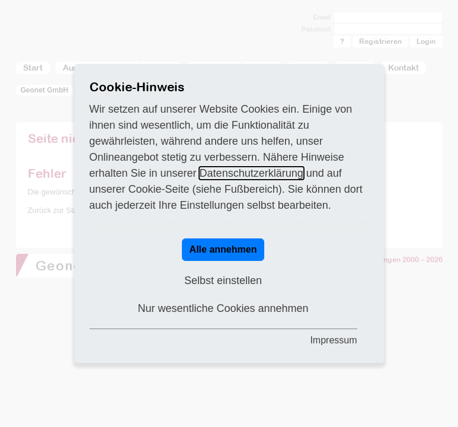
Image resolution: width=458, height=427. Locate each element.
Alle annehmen (223, 249)
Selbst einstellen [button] (223, 280)
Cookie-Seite (159, 189)
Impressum (333, 340)
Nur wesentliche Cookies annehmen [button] (222, 308)
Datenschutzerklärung (251, 173)
